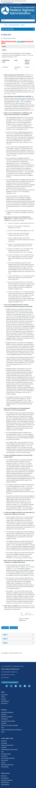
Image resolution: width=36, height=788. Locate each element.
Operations (4, 723)
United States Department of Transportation (12, 4)
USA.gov (3, 762)
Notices (23, 25)
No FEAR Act (4, 756)
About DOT (4, 741)
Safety (2, 731)
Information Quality (6, 753)
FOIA (2, 751)
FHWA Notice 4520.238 (20, 98)
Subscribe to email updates (10, 682)
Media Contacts (5, 782)
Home (5, 25)
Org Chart (3, 699)
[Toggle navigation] (33, 16)
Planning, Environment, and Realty (9, 725)
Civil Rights (3, 714)
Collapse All (14, 627)
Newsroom (4, 775)
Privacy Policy (4, 760)
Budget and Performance (7, 745)
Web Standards (4, 766)
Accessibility (4, 743)
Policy (2, 727)
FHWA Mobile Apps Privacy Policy (9, 749)
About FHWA (4, 694)
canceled (20, 41)
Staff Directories (5, 701)
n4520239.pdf (6, 38)
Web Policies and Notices (7, 764)
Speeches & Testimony (6, 780)
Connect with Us (5, 784)
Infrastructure (4, 718)
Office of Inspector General (7, 758)
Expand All (5, 627)
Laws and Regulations (14, 25)
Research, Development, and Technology (11, 729)
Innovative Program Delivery (8, 721)
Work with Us (4, 703)
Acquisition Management (7, 712)
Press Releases (4, 778)
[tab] (18, 635)
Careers (3, 696)
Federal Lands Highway (6, 716)
